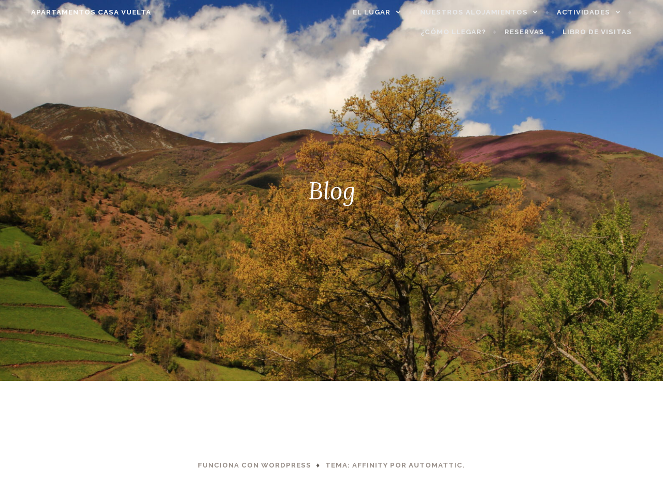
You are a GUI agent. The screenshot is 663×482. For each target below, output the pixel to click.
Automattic (436, 465)
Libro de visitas (615, 32)
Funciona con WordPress (254, 465)
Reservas (542, 32)
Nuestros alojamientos (491, 12)
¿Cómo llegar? (470, 32)
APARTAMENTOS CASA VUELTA (73, 12)
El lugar (389, 12)
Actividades (601, 12)
